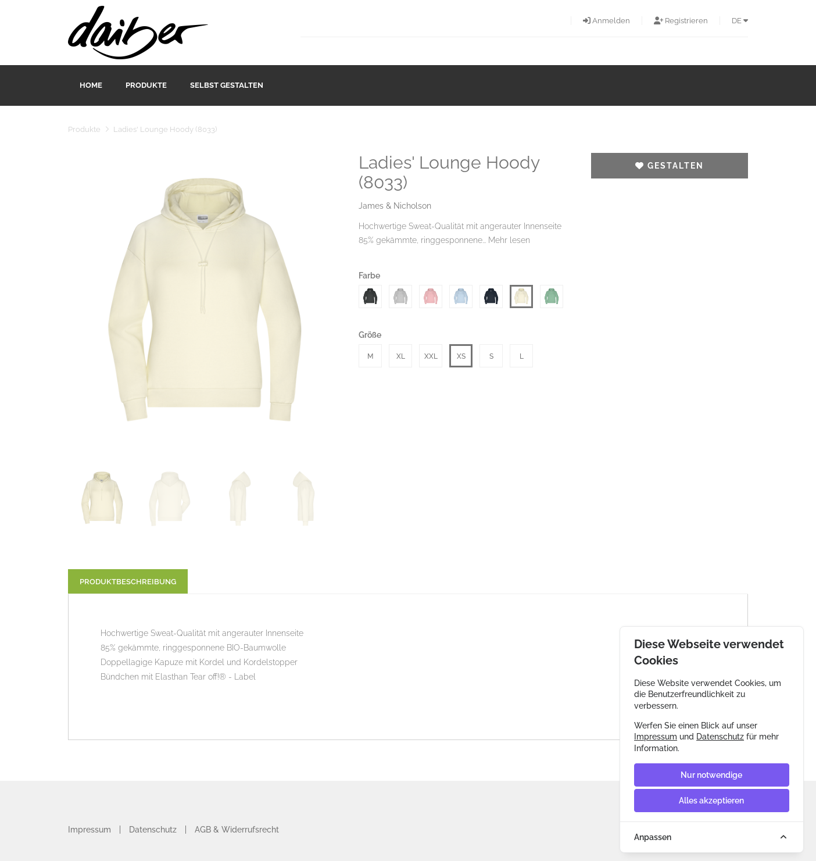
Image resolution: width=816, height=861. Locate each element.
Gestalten (669, 165)
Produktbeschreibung (128, 581)
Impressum (89, 830)
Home (91, 85)
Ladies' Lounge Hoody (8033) (165, 129)
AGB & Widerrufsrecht (237, 830)
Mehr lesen (509, 240)
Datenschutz (153, 830)
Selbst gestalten (226, 85)
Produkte (146, 85)
